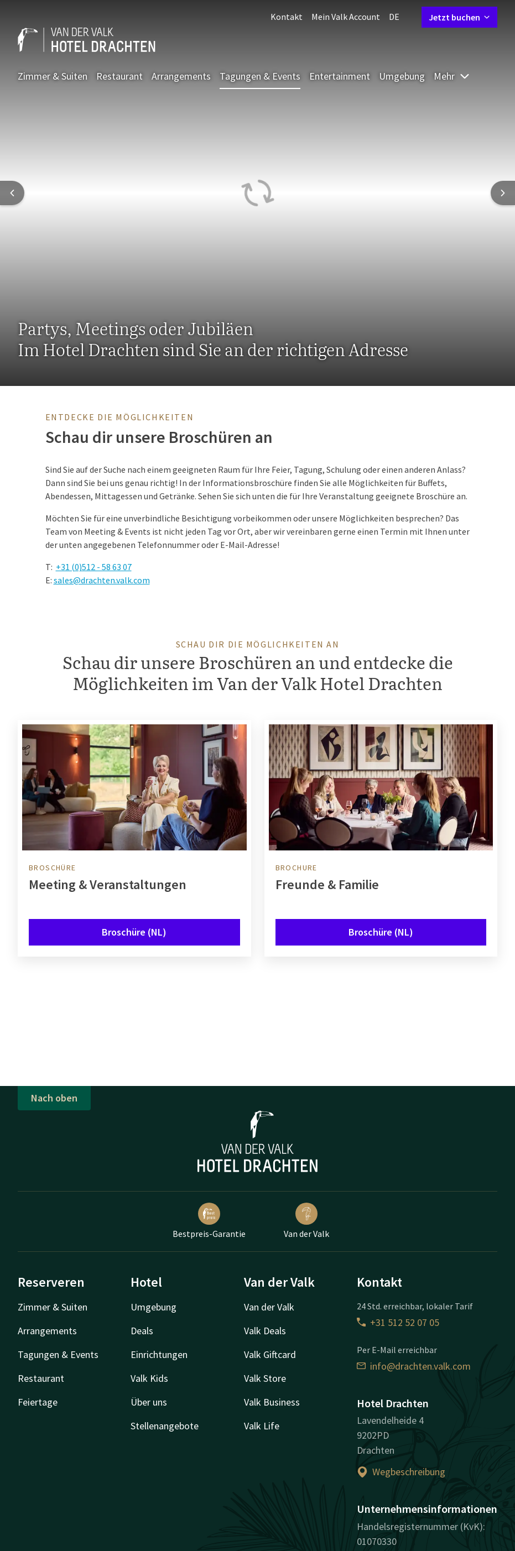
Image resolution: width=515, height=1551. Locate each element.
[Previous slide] (12, 193)
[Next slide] (503, 193)
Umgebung (402, 76)
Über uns (149, 1402)
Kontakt (286, 16)
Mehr (452, 76)
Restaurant (119, 76)
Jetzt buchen (459, 17)
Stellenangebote (165, 1425)
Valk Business (272, 1402)
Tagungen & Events (260, 76)
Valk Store (265, 1378)
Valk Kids (149, 1378)
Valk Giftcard (270, 1354)
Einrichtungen (159, 1354)
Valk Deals (265, 1330)
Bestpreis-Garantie (209, 1221)
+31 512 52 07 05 (398, 1322)
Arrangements (181, 76)
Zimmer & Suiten (52, 76)
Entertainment (339, 76)
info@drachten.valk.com (414, 1366)
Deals (142, 1330)
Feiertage (38, 1402)
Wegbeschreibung (401, 1471)
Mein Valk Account (345, 16)
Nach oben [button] (54, 1098)
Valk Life (261, 1425)
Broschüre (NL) (134, 932)
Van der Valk (306, 1221)
